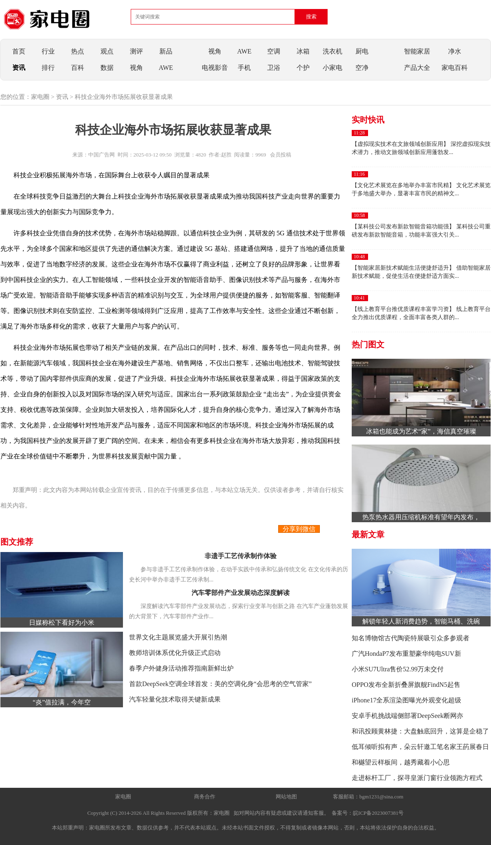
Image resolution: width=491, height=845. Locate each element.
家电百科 (455, 67)
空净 (361, 67)
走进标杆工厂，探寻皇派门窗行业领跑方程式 (417, 777)
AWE (165, 67)
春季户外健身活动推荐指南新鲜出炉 (181, 668)
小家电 (332, 67)
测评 (136, 51)
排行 (48, 67)
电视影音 (215, 67)
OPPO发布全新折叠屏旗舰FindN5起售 (406, 684)
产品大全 (417, 67)
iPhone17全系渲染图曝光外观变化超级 (406, 700)
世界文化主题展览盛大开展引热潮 (178, 637)
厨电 (361, 51)
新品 (165, 51)
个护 (303, 67)
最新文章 (368, 534)
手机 (244, 67)
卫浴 (273, 67)
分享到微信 (299, 528)
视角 (136, 67)
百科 (77, 67)
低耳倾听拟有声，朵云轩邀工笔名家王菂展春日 (420, 746)
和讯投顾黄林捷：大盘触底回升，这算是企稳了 (420, 731)
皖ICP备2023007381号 (378, 813)
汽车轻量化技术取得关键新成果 (175, 699)
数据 (107, 67)
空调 (273, 51)
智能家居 (417, 51)
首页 (18, 51)
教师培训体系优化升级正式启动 (175, 652)
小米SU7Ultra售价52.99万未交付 (398, 669)
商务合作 (204, 797)
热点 (77, 51)
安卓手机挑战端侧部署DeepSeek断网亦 (407, 715)
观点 (107, 51)
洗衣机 (332, 51)
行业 (48, 51)
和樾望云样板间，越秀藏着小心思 (401, 762)
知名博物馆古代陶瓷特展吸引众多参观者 (410, 638)
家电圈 (40, 97)
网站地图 (286, 797)
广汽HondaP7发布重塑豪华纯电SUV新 (406, 653)
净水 (454, 51)
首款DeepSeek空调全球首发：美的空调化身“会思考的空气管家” (220, 683)
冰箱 (303, 51)
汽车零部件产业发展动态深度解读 (241, 592)
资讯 (18, 67)
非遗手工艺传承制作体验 (241, 555)
